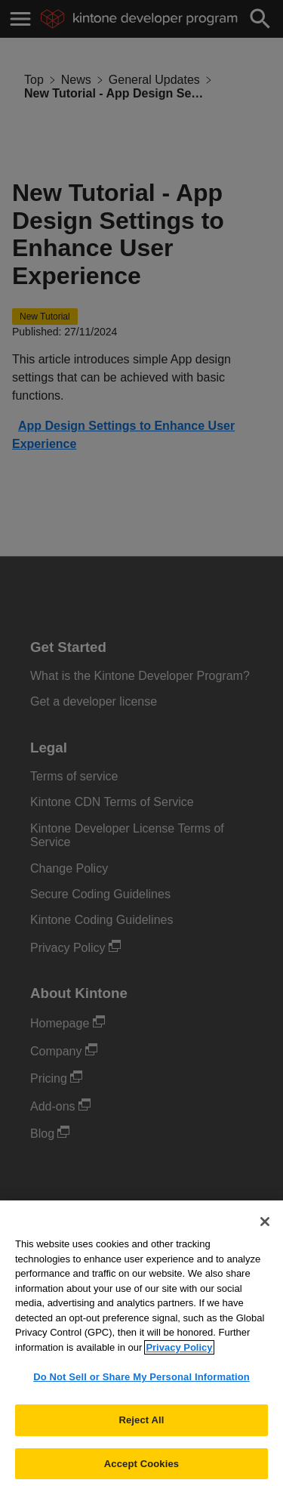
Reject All (141, 1425)
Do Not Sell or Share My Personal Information (141, 1382)
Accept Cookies (141, 1469)
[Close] (264, 1226)
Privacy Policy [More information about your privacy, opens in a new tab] (179, 1352)
